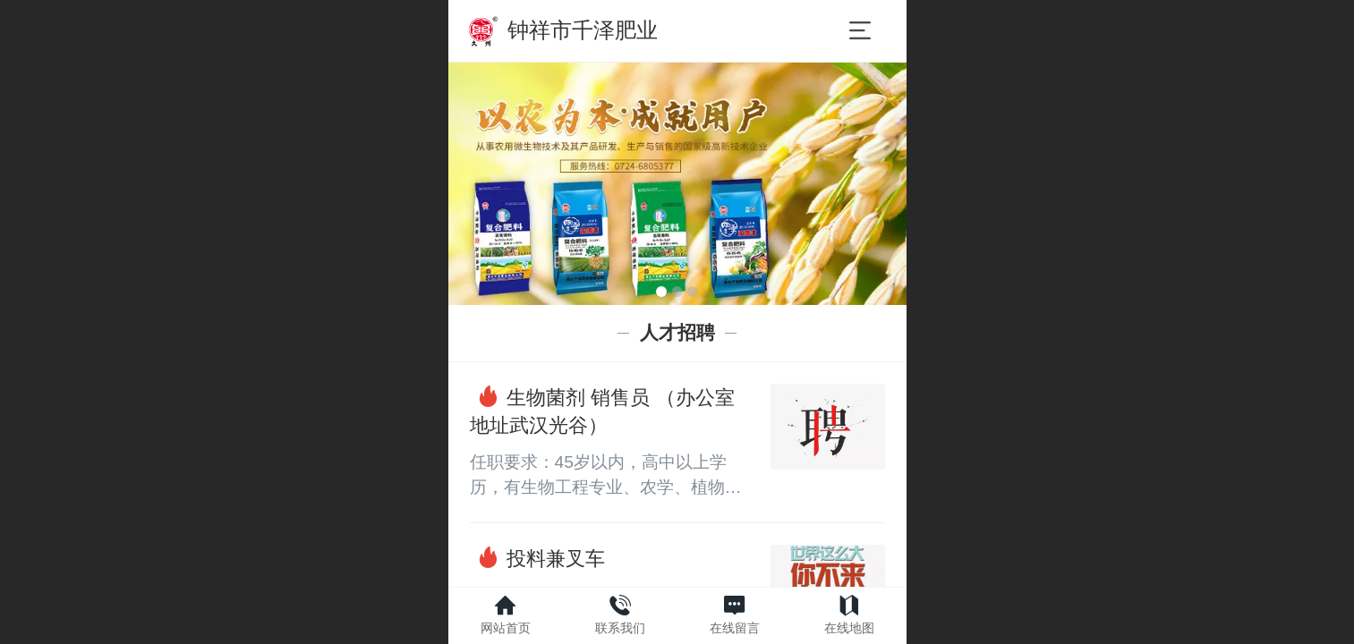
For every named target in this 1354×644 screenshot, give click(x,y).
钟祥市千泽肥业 (582, 30)
